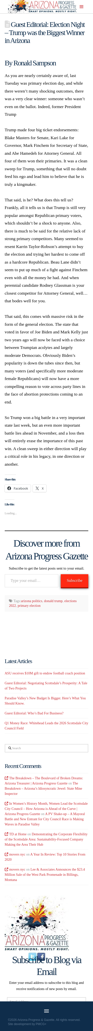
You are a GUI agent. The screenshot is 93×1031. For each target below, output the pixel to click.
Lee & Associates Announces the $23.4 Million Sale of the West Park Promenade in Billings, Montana (45, 875)
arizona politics (31, 601)
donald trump (53, 601)
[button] (81, 7)
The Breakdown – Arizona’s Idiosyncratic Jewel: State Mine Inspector (43, 789)
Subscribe (74, 580)
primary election (29, 606)
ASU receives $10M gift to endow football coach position (45, 673)
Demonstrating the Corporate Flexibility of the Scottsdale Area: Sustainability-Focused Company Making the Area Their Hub (46, 839)
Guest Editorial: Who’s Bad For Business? (34, 713)
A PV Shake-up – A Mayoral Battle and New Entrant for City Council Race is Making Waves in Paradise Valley (45, 819)
